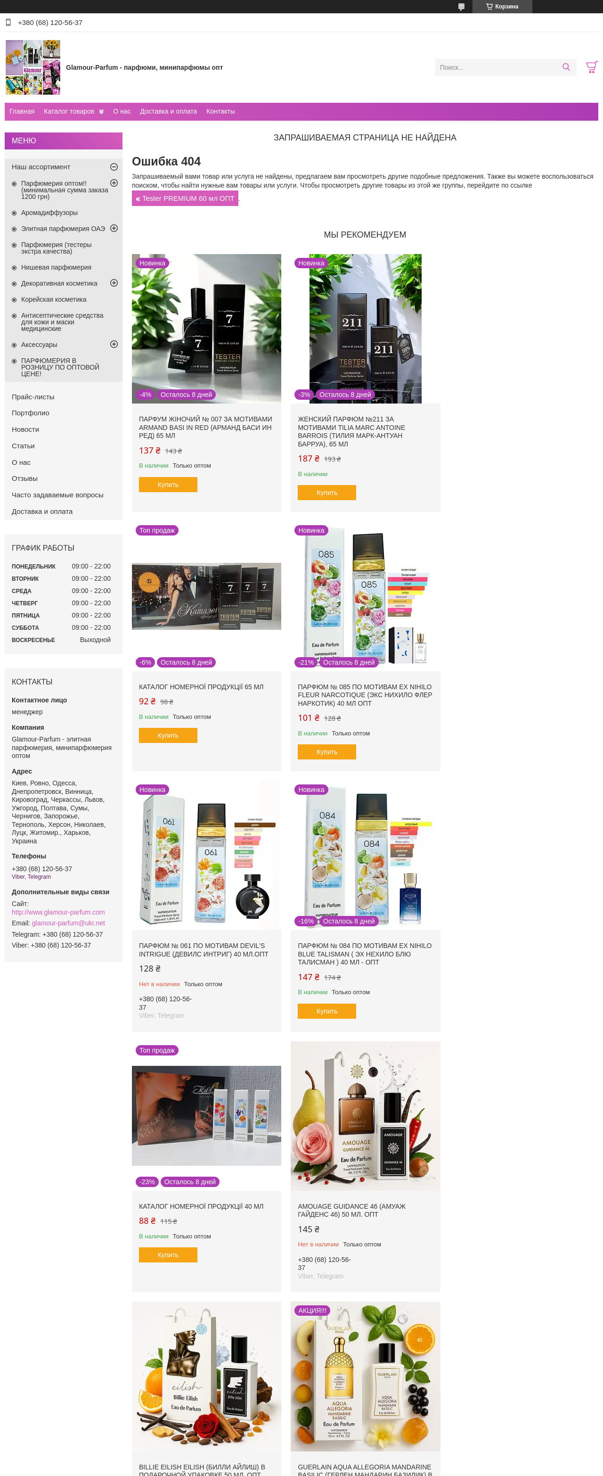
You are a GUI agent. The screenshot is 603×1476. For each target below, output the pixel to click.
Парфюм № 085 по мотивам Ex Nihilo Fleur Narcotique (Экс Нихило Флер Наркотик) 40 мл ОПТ (200, 691)
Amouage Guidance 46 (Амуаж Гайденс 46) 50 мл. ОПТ (350, 946)
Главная (21, 111)
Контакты (220, 111)
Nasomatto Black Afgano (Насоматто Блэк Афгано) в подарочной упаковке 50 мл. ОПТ (357, 1208)
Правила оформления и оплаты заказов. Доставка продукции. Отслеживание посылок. (232, 1389)
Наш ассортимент (41, 167)
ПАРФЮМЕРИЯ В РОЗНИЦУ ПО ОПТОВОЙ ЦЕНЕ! (60, 367)
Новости (25, 429)
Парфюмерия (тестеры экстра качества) (56, 248)
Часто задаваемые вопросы (58, 495)
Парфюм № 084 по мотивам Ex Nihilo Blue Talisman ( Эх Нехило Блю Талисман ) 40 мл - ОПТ (512, 691)
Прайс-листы (33, 397)
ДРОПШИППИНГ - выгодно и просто (218, 1403)
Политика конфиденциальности (426, 1467)
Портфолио (30, 413)
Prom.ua (341, 1450)
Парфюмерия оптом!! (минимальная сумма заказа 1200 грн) (64, 190)
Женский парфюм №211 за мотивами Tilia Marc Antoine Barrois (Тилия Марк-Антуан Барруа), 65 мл (349, 429)
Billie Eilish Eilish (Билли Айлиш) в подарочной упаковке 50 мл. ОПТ (516, 946)
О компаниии (32, 1385)
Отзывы (25, 478)
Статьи (23, 446)
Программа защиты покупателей (357, 1395)
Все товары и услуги (362, 1329)
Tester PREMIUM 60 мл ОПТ (188, 198)
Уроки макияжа (476, 1385)
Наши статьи (32, 1406)
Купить (168, 483)
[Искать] (566, 67)
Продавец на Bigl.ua (301, 1458)
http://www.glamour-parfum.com (58, 912)
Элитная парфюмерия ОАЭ (63, 228)
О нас (121, 111)
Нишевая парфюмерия (56, 267)
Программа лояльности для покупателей (369, 1385)
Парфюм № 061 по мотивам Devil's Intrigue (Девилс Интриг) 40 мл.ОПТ (360, 687)
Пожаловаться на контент (346, 1467)
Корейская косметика (54, 299)
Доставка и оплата (168, 111)
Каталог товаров (69, 111)
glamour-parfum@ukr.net (68, 923)
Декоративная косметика (59, 283)
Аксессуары (39, 344)
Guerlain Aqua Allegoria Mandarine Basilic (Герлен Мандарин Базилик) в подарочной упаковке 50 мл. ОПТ (202, 1212)
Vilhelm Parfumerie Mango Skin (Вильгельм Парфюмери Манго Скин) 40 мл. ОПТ (511, 1208)
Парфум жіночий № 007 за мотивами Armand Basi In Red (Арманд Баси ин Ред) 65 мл (205, 425)
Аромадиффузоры (49, 212)
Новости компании (40, 1395)
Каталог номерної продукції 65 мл (515, 417)
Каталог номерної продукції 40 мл (201, 941)
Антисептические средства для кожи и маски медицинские (62, 322)
